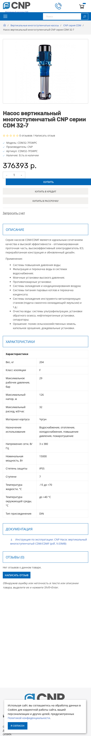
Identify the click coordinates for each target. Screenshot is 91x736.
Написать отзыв (45, 135)
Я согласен (17, 725)
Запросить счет (14, 213)
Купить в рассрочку (45, 201)
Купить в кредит (45, 191)
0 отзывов (25, 135)
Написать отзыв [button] (16, 575)
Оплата (7, 734)
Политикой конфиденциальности (29, 718)
